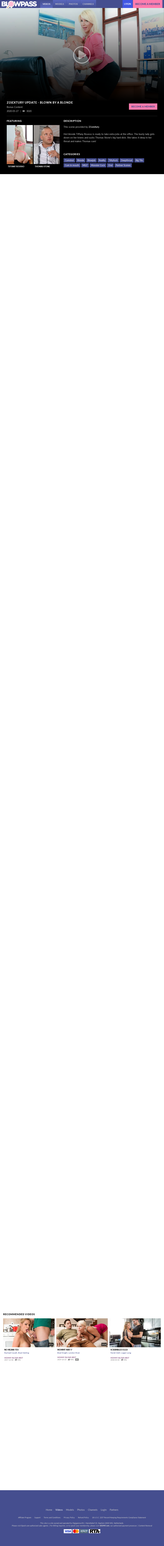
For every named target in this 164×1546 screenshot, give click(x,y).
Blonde (80, 160)
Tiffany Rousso (16, 166)
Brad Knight (62, 1353)
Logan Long (126, 1353)
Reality (102, 160)
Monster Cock (98, 165)
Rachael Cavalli (10, 1353)
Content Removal (145, 1526)
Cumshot (69, 160)
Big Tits (139, 160)
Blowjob (91, 160)
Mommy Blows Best (13, 1358)
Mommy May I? (64, 1350)
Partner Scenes (123, 165)
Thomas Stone (42, 166)
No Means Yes (11, 1350)
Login (127, 4)
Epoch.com (25, 1526)
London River (74, 1353)
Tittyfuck (113, 160)
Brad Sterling (23, 1353)
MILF (85, 165)
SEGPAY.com (104, 1526)
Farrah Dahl (115, 1353)
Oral (110, 165)
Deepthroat (126, 160)
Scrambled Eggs (119, 1350)
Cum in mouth (72, 165)
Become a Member (143, 106)
